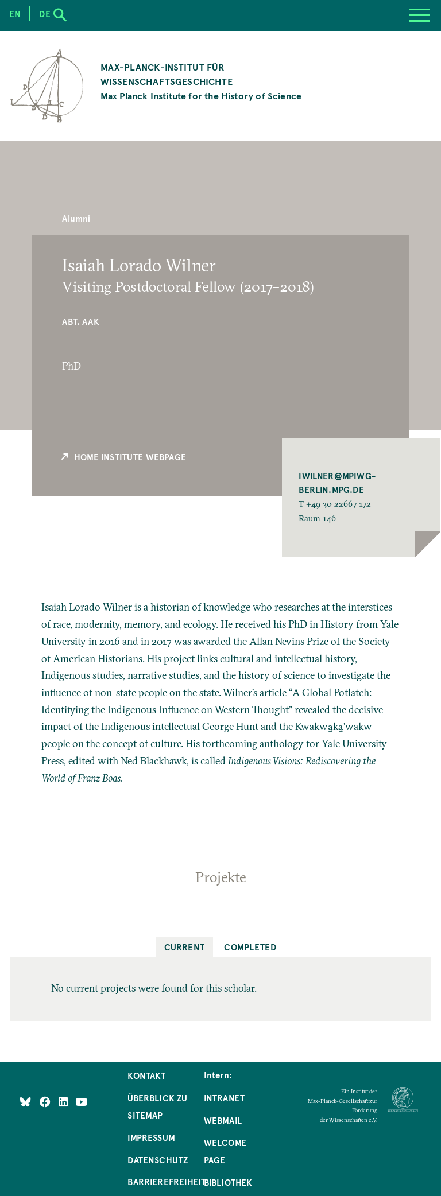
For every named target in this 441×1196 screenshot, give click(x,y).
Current (184, 947)
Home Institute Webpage (123, 457)
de (44, 14)
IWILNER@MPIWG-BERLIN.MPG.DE (337, 483)
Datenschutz (157, 1160)
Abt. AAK (80, 321)
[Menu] (419, 15)
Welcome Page (225, 1151)
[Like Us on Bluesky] (25, 1101)
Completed (250, 947)
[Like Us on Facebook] (46, 1101)
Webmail (223, 1120)
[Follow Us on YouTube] (81, 1101)
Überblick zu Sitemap (157, 1106)
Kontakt (146, 1075)
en (15, 14)
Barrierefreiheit (166, 1181)
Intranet (224, 1098)
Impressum (151, 1137)
